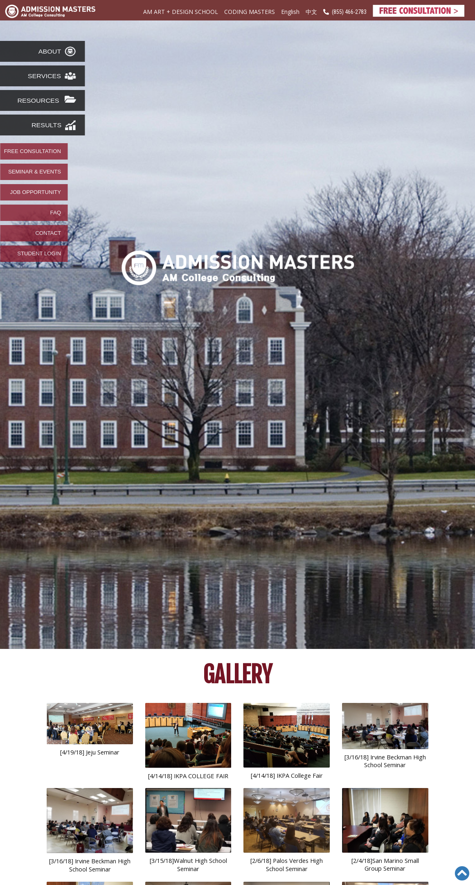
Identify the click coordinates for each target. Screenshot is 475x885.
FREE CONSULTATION (32, 151)
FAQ (55, 213)
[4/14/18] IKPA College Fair (287, 775)
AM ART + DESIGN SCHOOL (180, 12)
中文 (311, 12)
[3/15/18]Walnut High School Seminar (188, 864)
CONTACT (48, 233)
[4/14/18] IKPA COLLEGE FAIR (188, 776)
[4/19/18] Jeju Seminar (89, 752)
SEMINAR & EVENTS (34, 172)
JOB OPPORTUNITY (35, 192)
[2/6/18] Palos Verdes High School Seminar (286, 864)
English (290, 12)
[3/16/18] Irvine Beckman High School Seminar (385, 761)
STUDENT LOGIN (39, 254)
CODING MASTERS (249, 12)
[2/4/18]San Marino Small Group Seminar (385, 864)
